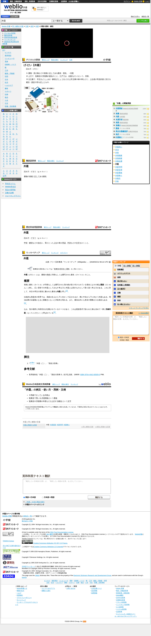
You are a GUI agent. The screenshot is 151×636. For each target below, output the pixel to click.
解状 (54, 79)
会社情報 (94, 590)
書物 (30, 73)
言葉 (27, 26)
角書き (59, 401)
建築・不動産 (10, 73)
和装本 (33, 297)
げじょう (59, 79)
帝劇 (32, 395)
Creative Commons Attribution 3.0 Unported (48, 547)
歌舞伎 (37, 76)
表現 (32, 26)
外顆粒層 (118, 161)
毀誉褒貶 (120, 269)
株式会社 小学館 (27, 521)
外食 (117, 181)
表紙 (45, 73)
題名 (65, 73)
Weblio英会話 (10, 187)
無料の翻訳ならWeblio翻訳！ (41, 9)
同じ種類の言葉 (17, 26)
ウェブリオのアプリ (48, 588)
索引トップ (45, 60)
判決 (69, 243)
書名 (59, 73)
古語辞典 (64, 1)
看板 (55, 398)
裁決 (28, 82)
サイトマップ (21, 600)
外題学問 (60, 424)
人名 (6, 100)
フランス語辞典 (121, 602)
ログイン (127, 1)
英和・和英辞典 (30, 1)
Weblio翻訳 (119, 595)
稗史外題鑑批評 (122, 131)
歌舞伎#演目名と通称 (61, 269)
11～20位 (127, 266)
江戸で (62, 76)
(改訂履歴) (49, 534)
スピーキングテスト (13, 196)
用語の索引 (54, 60)
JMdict (37, 575)
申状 (25, 243)
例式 (117, 134)
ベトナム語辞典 (121, 609)
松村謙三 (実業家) (123, 285)
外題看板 (45, 398)
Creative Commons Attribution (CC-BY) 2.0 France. (50, 543)
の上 (69, 79)
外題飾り (67, 424)
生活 (6, 82)
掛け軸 (36, 73)
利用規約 (20, 595)
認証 (33, 82)
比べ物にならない (123, 304)
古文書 (31, 79)
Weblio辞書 (138, 534)
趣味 (6, 88)
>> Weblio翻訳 (143, 313)
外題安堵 (118, 170)
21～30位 (136, 266)
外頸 (117, 153)
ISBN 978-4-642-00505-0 (90, 375)
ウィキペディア (33, 253)
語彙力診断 (9, 193)
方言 (6, 103)
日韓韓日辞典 (53, 1)
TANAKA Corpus (8, 541)
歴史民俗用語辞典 (34, 227)
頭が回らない (122, 281)
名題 (70, 76)
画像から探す (46, 590)
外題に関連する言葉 (30, 425)
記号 (4, 176)
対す (107, 79)
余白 (39, 243)
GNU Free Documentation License (61, 532)
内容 (102, 79)
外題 (37, 26)
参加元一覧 (145, 16)
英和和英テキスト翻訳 (36, 476)
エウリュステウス (123, 273)
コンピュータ (10, 58)
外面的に (118, 147)
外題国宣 (53, 424)
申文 (38, 79)
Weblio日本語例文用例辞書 (38, 384)
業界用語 (8, 55)
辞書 (4, 1)
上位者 (92, 79)
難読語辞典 (31, 161)
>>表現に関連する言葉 (102, 426)
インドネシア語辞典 (123, 604)
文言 (78, 243)
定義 (119, 293)
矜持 (119, 300)
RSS (84, 621)
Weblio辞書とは (22, 588)
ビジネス (8, 52)
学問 (6, 76)
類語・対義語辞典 (16, 1)
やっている (40, 395)
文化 (6, 79)
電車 (6, 61)
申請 (98, 79)
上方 (30, 76)
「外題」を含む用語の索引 (35, 502)
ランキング (64, 60)
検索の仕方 (20, 590)
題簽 (117, 128)
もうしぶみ (45, 79)
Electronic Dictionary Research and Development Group (92, 575)
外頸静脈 (118, 158)
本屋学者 (119, 119)
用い (37, 398)
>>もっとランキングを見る (139, 308)
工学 (6, 70)
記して (51, 73)
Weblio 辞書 (138, 1)
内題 (72, 73)
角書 (117, 113)
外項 (117, 150)
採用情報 (94, 593)
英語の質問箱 (10, 190)
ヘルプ (147, 1)
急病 (119, 277)
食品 (6, 97)
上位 (55, 243)
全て (3, 50)
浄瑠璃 (44, 76)
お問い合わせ (70, 588)
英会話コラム (10, 184)
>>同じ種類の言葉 (87, 426)
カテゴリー (64, 253)
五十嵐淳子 (121, 289)
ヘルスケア (9, 85)
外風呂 (117, 178)
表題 (117, 122)
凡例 (70, 60)
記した (42, 82)
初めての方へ (135, 16)
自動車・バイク (10, 64)
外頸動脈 (118, 155)
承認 (64, 243)
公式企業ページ (96, 588)
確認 (119, 296)
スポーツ (8, 91)
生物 (6, 94)
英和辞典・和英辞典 (123, 593)
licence (24, 577)
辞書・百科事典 (10, 106)
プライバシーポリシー (24, 597)
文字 (69, 401)
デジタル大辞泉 (33, 60)
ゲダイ (33, 172)
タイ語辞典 (120, 607)
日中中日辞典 (42, 1)
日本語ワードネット (28, 566)
